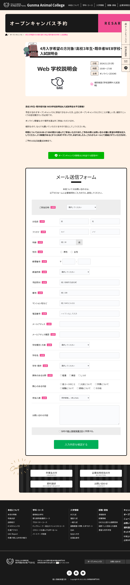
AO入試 (73, 514)
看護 (63, 375)
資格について (84, 388)
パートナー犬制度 (39, 534)
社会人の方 (74, 534)
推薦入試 (73, 518)
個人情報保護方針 (75, 431)
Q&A (72, 530)
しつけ (82, 375)
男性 (64, 251)
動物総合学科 (38, 514)
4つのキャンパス (14, 526)
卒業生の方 (51, 473)
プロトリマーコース (40, 522)
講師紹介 (11, 522)
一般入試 (73, 522)
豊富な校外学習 (105, 530)
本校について (73, 5)
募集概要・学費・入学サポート (81, 526)
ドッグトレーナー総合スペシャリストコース (48, 526)
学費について (102, 384)
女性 (74, 251)
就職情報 (102, 518)
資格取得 (102, 514)
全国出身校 (74, 537)
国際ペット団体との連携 (108, 526)
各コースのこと (67, 384)
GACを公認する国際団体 (108, 522)
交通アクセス (13, 530)
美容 (72, 375)
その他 (97, 388)
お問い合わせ (101, 484)
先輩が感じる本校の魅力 (17, 537)
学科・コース (88, 5)
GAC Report (13, 534)
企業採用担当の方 (101, 473)
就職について (67, 388)
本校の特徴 (12, 514)
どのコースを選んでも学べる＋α (45, 530)
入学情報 (100, 5)
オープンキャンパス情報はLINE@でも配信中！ (78, 155)
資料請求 (51, 484)
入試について (85, 384)
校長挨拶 (11, 518)
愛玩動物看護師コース (41, 518)
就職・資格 (111, 5)
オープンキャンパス (16, 35)
